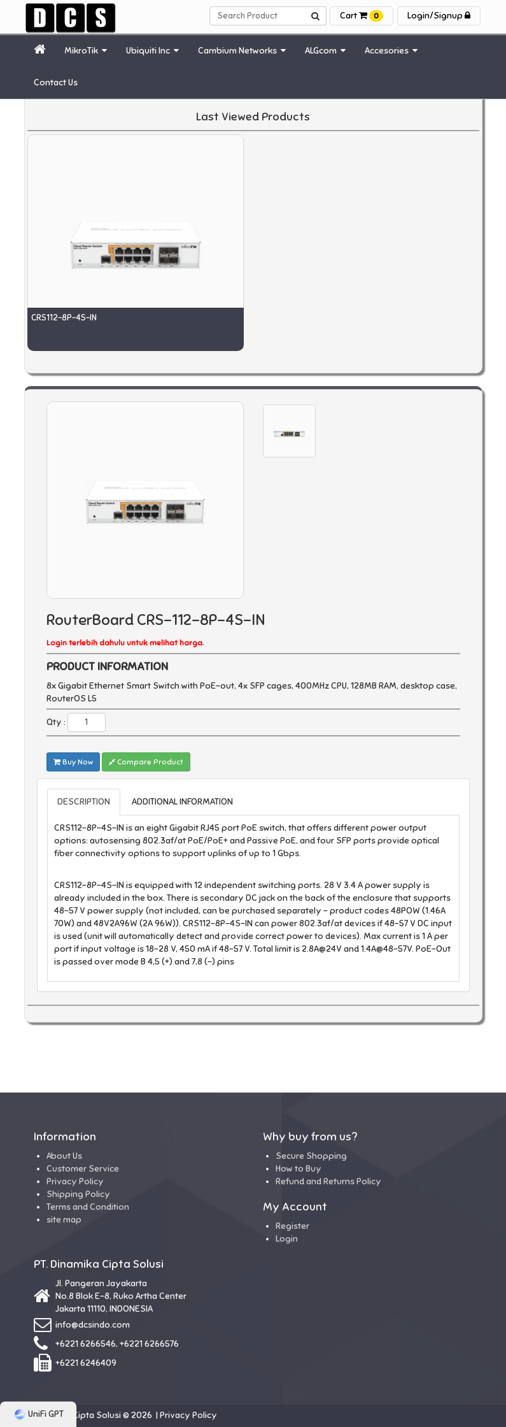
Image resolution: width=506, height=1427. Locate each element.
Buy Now (73, 761)
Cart (361, 15)
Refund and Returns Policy (328, 1181)
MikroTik (85, 50)
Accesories (391, 50)
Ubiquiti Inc (152, 50)
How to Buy (298, 1168)
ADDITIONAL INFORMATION (182, 801)
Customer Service (82, 1168)
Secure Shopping (311, 1156)
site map (63, 1219)
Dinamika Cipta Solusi (78, 1415)
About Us (64, 1156)
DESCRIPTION (83, 801)
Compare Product (146, 761)
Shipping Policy (78, 1194)
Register (292, 1226)
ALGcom (325, 50)
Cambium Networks (242, 50)
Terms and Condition (87, 1206)
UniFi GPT (38, 1414)
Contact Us (56, 82)
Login (287, 1238)
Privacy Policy (75, 1181)
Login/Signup (438, 15)
